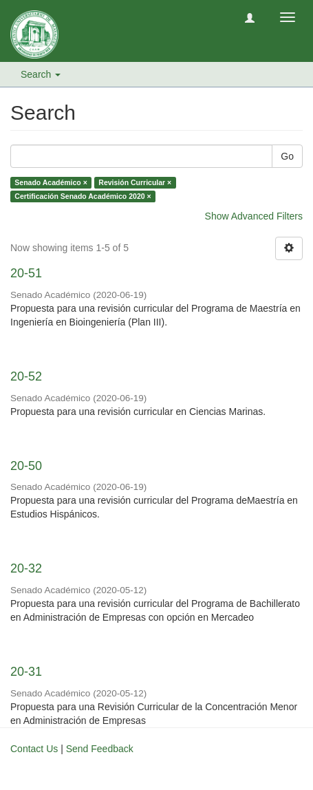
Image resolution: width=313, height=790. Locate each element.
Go (287, 156)
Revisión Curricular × (134, 182)
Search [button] (41, 74)
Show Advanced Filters (254, 216)
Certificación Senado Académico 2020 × (82, 196)
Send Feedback (99, 748)
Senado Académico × (50, 182)
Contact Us (34, 748)
